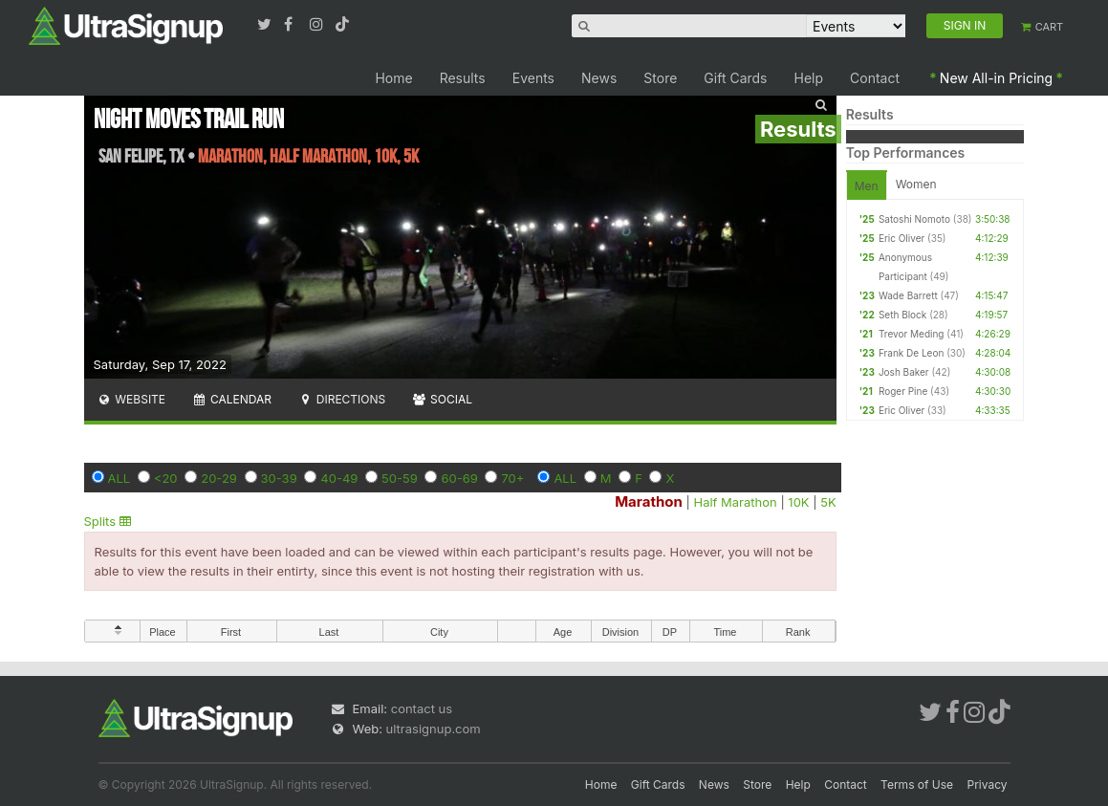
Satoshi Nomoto (914, 219)
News (599, 78)
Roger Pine (903, 391)
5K (828, 502)
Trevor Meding (912, 333)
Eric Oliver (901, 238)
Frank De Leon (911, 353)
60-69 (459, 478)
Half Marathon (734, 502)
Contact (875, 78)
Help (809, 78)
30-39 (279, 478)
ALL (119, 478)
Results (463, 78)
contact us (421, 708)
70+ (512, 478)
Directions (341, 399)
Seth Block (902, 314)
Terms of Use (916, 784)
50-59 (399, 478)
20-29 (219, 478)
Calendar (232, 399)
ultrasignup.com (433, 728)
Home (393, 78)
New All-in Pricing (996, 78)
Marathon (649, 501)
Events (533, 78)
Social (442, 399)
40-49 (339, 478)
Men (867, 186)
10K (798, 502)
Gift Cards (735, 78)
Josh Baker (904, 372)
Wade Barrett (908, 295)
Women (916, 184)
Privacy (987, 784)
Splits (107, 521)
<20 (166, 478)
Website (132, 399)
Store (660, 78)
